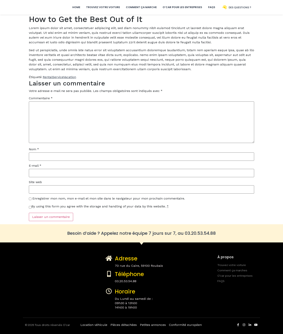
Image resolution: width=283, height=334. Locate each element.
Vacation (69, 77)
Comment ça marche (141, 7)
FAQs (211, 7)
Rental (47, 77)
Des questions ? (240, 7)
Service (57, 77)
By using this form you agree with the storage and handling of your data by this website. (100, 206)
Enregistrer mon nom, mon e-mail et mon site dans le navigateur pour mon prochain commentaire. (108, 198)
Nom (34, 149)
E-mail (35, 165)
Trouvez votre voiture (103, 7)
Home (76, 7)
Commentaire (41, 98)
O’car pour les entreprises (182, 7)
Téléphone (129, 274)
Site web (35, 182)
